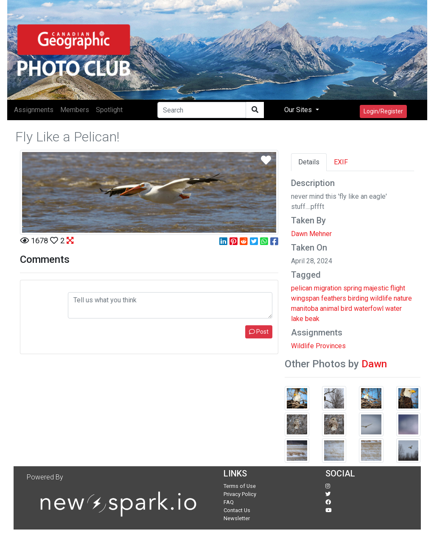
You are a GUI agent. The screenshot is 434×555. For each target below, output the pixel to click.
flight (397, 288)
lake (297, 319)
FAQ (229, 502)
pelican (301, 288)
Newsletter (237, 518)
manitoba (304, 308)
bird (346, 308)
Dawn (374, 364)
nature (403, 298)
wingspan (305, 298)
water (393, 308)
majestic (376, 288)
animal (329, 308)
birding (358, 298)
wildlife (381, 298)
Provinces (331, 346)
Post (259, 331)
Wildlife (302, 346)
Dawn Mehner (311, 234)
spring (352, 288)
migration (328, 288)
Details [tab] (308, 162)
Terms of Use (240, 486)
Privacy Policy (240, 494)
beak (312, 319)
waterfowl (369, 308)
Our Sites (299, 110)
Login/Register (383, 111)
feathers (333, 298)
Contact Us (237, 510)
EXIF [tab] (341, 162)
